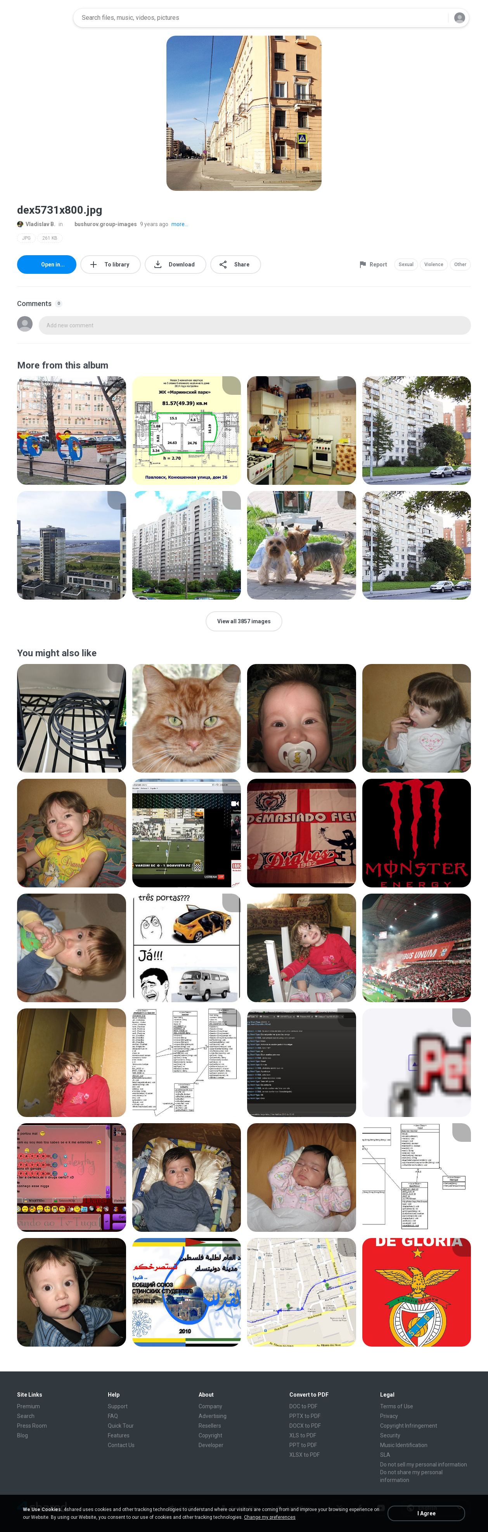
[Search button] (437, 18)
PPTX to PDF (304, 1416)
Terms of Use (396, 1406)
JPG (26, 238)
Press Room (32, 1426)
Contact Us (121, 1445)
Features (119, 1435)
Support (118, 1406)
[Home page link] (42, 17)
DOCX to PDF (305, 1426)
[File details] (71, 430)
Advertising (213, 1416)
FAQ (113, 1416)
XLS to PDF (302, 1435)
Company (210, 1406)
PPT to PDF (303, 1445)
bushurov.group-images (101, 224)
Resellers (210, 1426)
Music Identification (403, 1445)
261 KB (49, 238)
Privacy (389, 1416)
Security (390, 1435)
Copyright (210, 1435)
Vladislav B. (36, 224)
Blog (22, 1435)
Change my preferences (270, 1517)
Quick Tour (121, 1426)
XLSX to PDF (304, 1455)
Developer (211, 1445)
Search (26, 1416)
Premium (28, 1406)
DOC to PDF (303, 1406)
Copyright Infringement (408, 1426)
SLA (385, 1455)
